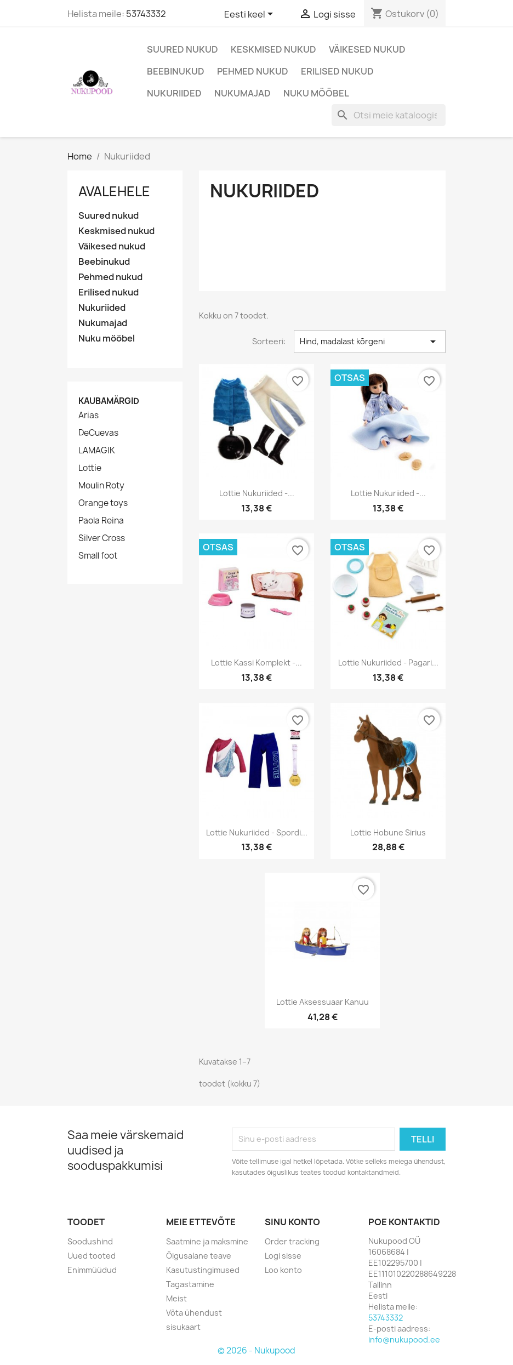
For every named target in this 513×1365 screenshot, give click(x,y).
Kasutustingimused (203, 1270)
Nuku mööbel (316, 93)
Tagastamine (190, 1284)
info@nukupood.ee (404, 1339)
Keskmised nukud (273, 49)
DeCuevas (98, 433)
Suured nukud (182, 49)
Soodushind (90, 1241)
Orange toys (103, 503)
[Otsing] (389, 115)
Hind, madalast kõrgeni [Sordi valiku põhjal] (370, 341)
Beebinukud (175, 71)
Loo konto (283, 1270)
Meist (176, 1298)
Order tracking (292, 1241)
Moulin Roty (101, 485)
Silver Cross (101, 538)
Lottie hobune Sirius (388, 832)
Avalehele (114, 191)
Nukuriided (174, 93)
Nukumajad (242, 93)
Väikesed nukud (367, 49)
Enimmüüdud (92, 1270)
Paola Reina (101, 520)
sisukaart (183, 1327)
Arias (88, 415)
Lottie (89, 468)
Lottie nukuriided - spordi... (256, 832)
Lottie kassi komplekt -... (256, 662)
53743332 (146, 14)
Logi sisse (283, 1255)
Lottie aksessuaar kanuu (322, 1002)
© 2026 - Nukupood (256, 1350)
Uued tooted (91, 1255)
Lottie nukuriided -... (256, 493)
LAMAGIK (96, 450)
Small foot (97, 555)
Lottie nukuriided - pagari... (388, 662)
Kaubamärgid (108, 401)
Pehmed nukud (252, 71)
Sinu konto (292, 1222)
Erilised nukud (337, 71)
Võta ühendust (194, 1312)
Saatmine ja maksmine (207, 1241)
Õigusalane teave (198, 1255)
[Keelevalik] (250, 14)
